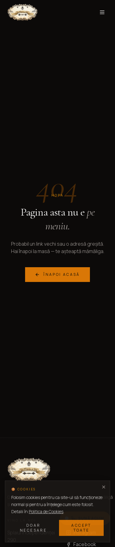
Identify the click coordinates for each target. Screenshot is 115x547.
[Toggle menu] (102, 12)
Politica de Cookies (46, 511)
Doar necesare (33, 528)
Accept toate (81, 528)
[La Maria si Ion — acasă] (22, 12)
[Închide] (103, 487)
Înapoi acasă (57, 274)
